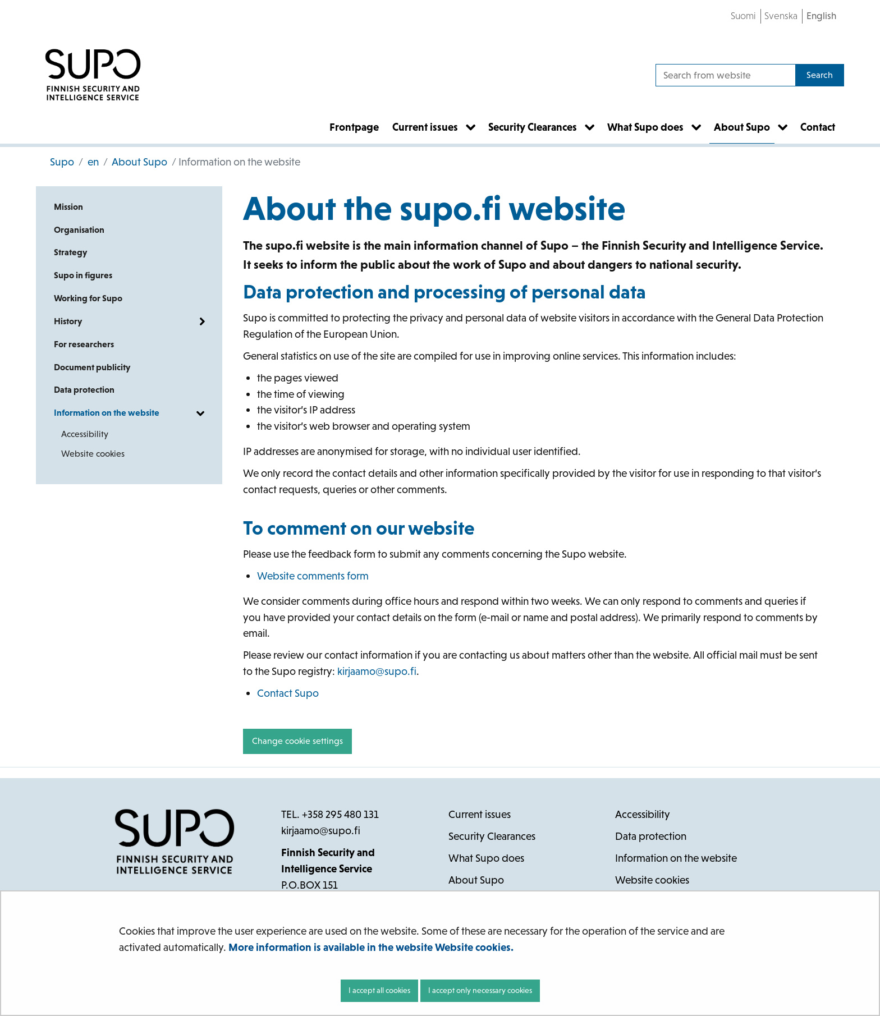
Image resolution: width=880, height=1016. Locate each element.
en (92, 161)
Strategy (70, 252)
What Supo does (486, 858)
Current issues (479, 814)
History (68, 321)
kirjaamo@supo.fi (376, 671)
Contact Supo (288, 693)
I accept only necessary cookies (480, 990)
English (821, 15)
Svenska (780, 15)
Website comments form (313, 575)
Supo (62, 161)
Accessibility (84, 434)
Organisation (79, 229)
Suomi (743, 15)
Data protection (84, 389)
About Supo (138, 161)
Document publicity (92, 367)
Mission (68, 206)
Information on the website (106, 412)
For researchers (84, 344)
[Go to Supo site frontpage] (93, 75)
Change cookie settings (297, 740)
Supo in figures (83, 275)
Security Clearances (491, 836)
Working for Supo (88, 298)
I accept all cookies (379, 990)
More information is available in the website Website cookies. (371, 947)
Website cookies (93, 453)
